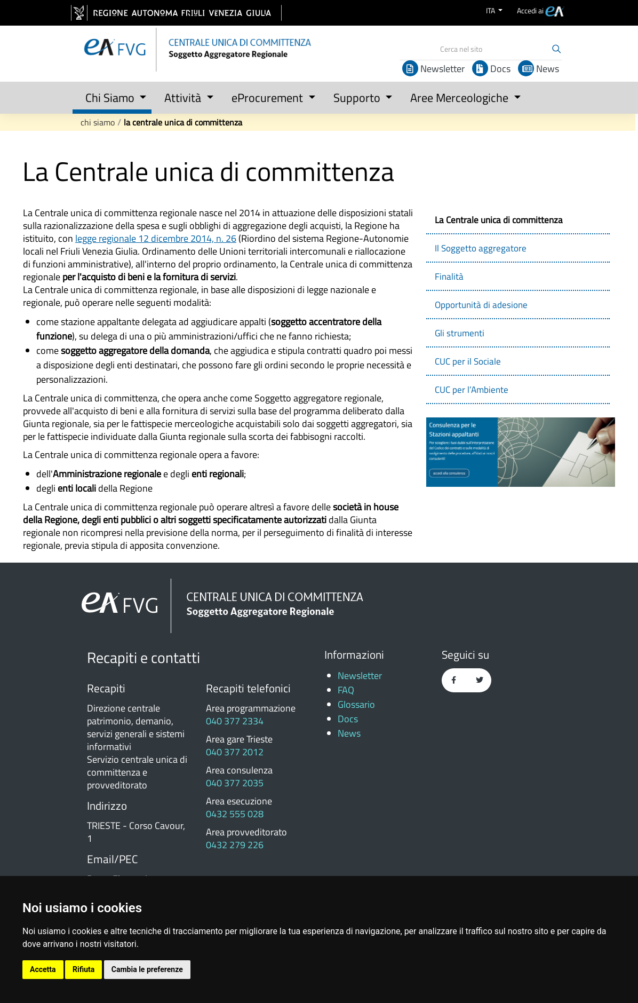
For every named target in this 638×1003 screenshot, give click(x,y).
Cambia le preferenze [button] (147, 969)
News (538, 68)
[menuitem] (540, 10)
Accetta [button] (43, 969)
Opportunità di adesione (481, 305)
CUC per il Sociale (468, 361)
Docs (491, 68)
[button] (112, 95)
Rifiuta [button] (83, 969)
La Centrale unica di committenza (183, 122)
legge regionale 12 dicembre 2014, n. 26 (155, 238)
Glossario (356, 704)
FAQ (346, 690)
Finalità (449, 276)
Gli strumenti (459, 333)
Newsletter (433, 68)
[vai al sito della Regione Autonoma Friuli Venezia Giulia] (176, 13)
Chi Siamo (98, 122)
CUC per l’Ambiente (471, 390)
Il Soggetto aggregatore (481, 248)
